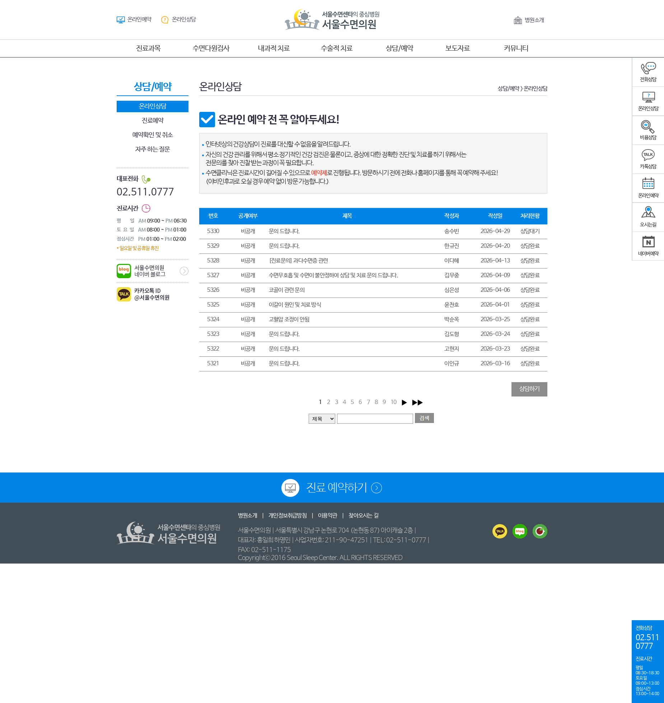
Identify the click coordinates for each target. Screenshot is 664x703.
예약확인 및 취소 (152, 135)
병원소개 (534, 20)
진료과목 (148, 48)
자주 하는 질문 (152, 149)
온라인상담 (184, 19)
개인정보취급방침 (287, 515)
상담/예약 (399, 48)
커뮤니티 (516, 48)
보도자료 (457, 48)
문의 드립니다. (284, 231)
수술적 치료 (336, 48)
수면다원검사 (211, 48)
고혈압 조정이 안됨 (289, 319)
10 (393, 402)
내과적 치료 (274, 48)
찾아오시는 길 (363, 515)
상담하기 (529, 389)
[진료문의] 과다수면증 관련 (298, 260)
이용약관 (327, 515)
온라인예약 (139, 19)
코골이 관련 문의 (286, 290)
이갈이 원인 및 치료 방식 (295, 304)
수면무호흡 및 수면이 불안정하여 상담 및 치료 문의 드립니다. (333, 275)
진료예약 (152, 120)
